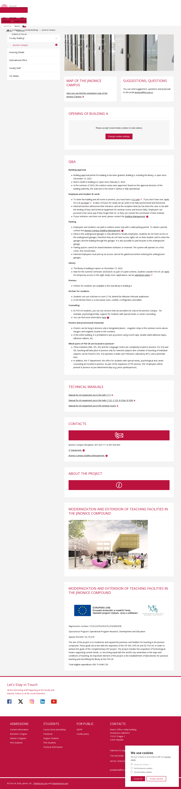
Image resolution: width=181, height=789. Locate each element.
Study (61, 23)
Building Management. (135, 216)
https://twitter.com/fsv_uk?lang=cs (20, 701)
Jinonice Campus (20, 45)
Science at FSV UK (166, 15)
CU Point (85, 202)
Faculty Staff (15, 68)
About (14, 23)
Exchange (84, 23)
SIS (126, 5)
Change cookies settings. (119, 136)
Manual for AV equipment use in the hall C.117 (90, 395)
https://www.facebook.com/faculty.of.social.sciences (9, 701)
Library (139, 15)
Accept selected (156, 778)
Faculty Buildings (31, 30)
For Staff (151, 15)
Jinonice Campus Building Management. (87, 455)
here (104, 317)
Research (108, 23)
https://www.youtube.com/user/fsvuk (54, 701)
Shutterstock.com (60, 783)
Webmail (153, 5)
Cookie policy (83, 734)
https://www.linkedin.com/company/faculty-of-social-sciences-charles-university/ (42, 701)
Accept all (138, 778)
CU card (135, 199)
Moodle (135, 5)
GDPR (79, 729)
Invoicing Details (16, 52)
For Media (14, 76)
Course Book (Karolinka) (54, 729)
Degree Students (51, 738)
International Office (18, 60)
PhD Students (16, 742)
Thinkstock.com (40, 783)
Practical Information (53, 747)
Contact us (163, 23)
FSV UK (8, 30)
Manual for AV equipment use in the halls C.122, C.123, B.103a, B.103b (101, 400)
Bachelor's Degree (18, 734)
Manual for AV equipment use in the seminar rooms (92, 405)
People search (167, 5)
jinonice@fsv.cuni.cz (144, 92)
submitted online (142, 275)
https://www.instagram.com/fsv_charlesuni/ (32, 701)
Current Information (19, 729)
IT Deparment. (75, 450)
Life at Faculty (135, 23)
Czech (171, 10)
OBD (144, 5)
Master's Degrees (18, 738)
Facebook (47, 734)
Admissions (38, 23)
